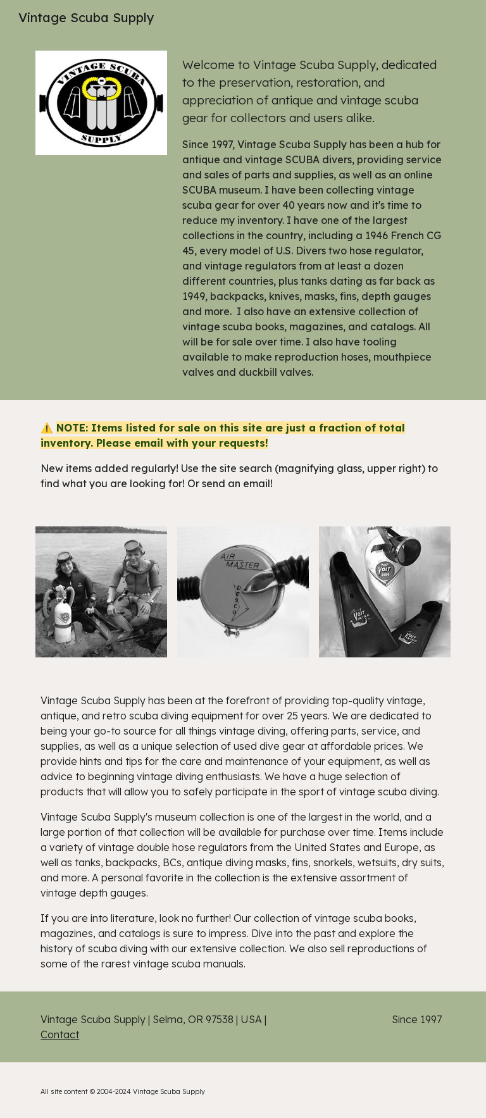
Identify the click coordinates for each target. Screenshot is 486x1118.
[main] (313, 218)
